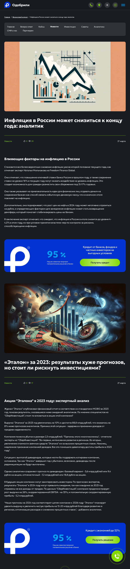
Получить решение (102, 540)
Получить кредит (100, 262)
